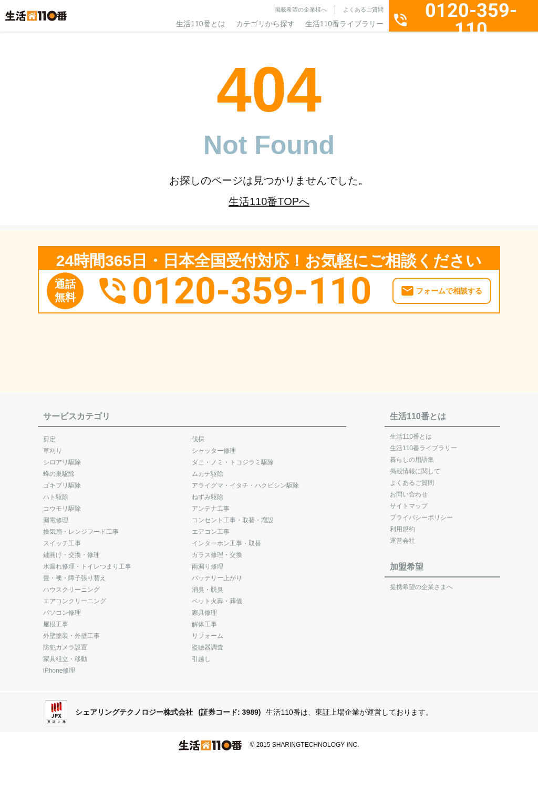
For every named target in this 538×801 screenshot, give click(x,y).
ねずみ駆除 (207, 491)
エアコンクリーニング (74, 596)
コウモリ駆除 (62, 503)
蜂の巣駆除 (59, 468)
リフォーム (207, 630)
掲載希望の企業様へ (301, 9)
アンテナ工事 (211, 503)
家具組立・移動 (65, 653)
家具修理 (204, 607)
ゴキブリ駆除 (62, 480)
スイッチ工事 (62, 538)
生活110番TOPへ (269, 201)
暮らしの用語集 (412, 454)
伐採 (198, 434)
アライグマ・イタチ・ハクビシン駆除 (245, 480)
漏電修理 (55, 515)
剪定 (49, 434)
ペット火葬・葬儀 (217, 596)
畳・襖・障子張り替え (74, 572)
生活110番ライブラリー (344, 23)
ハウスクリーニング (71, 584)
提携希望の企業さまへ (421, 581)
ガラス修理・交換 (217, 549)
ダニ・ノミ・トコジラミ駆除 (233, 457)
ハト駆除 (55, 491)
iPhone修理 (59, 665)
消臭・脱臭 (207, 584)
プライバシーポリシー (421, 512)
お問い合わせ (409, 489)
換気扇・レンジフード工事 (81, 526)
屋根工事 (55, 619)
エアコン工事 (211, 526)
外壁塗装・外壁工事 (71, 630)
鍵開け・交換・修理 (71, 549)
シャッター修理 (214, 445)
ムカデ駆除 (207, 468)
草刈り (52, 445)
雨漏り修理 (207, 561)
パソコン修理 (62, 607)
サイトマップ (409, 500)
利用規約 (402, 524)
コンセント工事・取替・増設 (233, 515)
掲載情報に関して (415, 466)
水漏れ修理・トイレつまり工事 (87, 561)
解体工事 (204, 619)
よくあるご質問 (363, 9)
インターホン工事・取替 (226, 538)
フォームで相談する (449, 286)
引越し (201, 653)
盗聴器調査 (207, 642)
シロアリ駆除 (62, 457)
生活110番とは (200, 23)
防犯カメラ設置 (65, 642)
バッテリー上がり (217, 572)
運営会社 (402, 535)
